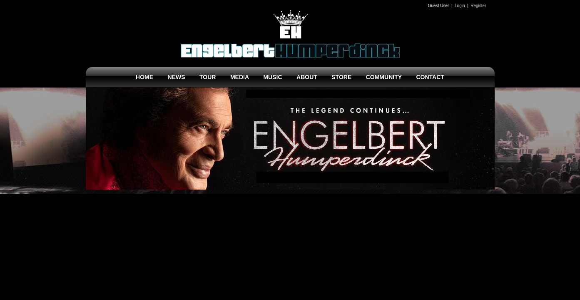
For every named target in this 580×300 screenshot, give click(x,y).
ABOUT (306, 77)
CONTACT (430, 77)
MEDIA (239, 77)
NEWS (176, 77)
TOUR (207, 77)
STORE (341, 77)
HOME (144, 77)
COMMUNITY (384, 77)
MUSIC (272, 77)
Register (478, 5)
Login (460, 5)
